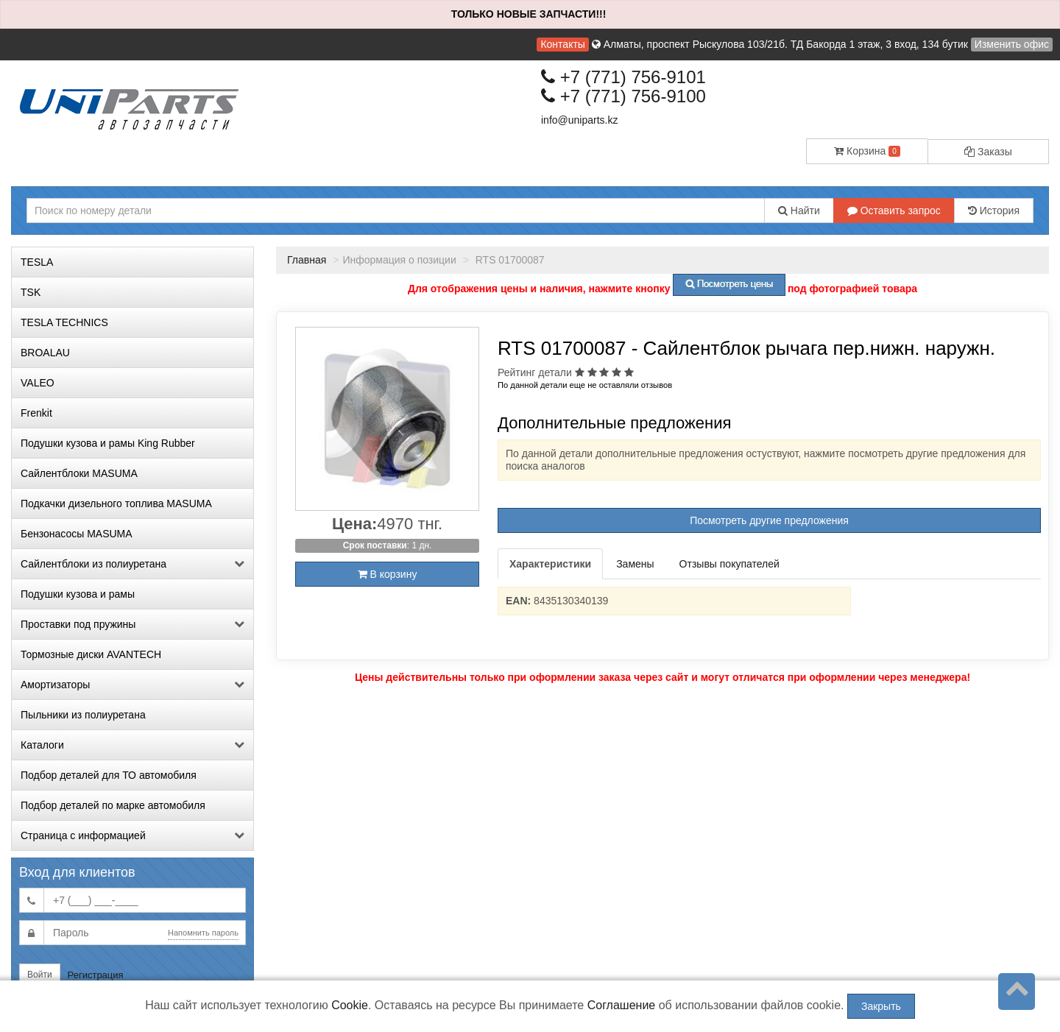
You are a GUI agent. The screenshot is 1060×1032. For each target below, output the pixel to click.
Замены (635, 564)
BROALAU (45, 352)
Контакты (562, 44)
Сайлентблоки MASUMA (79, 473)
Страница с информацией (132, 835)
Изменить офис (1012, 44)
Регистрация (96, 974)
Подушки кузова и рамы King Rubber (108, 443)
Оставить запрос (894, 210)
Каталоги (132, 745)
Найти (799, 210)
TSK (30, 292)
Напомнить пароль (203, 932)
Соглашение (621, 1005)
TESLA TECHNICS (64, 322)
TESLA (37, 262)
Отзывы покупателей (729, 564)
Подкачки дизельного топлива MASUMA (116, 503)
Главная (306, 260)
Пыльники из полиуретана (83, 715)
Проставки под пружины (132, 624)
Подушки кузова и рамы (78, 594)
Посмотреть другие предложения (769, 520)
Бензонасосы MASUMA (76, 534)
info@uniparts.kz (579, 120)
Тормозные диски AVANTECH (91, 654)
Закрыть (881, 1006)
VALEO (37, 383)
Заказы (988, 152)
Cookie (349, 1005)
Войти (39, 974)
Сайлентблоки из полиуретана (132, 564)
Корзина (867, 151)
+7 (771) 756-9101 (623, 77)
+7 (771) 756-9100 (623, 96)
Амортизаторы (132, 684)
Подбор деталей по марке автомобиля (113, 805)
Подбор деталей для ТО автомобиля (109, 775)
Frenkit (36, 413)
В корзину (387, 574)
